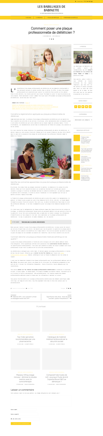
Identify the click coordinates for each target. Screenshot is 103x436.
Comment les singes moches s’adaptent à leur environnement (85, 178)
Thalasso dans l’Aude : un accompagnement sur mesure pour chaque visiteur (86, 140)
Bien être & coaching (86, 135)
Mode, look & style (85, 154)
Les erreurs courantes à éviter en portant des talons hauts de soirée (86, 159)
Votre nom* (14, 409)
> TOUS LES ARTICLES (53, 17)
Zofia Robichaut (56, 36)
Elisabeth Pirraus (29, 344)
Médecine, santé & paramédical (51, 24)
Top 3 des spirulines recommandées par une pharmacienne (86, 150)
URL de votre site (15, 418)
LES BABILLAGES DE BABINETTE (51, 8)
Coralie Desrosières (29, 384)
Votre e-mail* (15, 414)
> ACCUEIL (28, 17)
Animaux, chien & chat (86, 174)
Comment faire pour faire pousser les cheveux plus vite (86, 170)
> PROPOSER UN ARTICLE (70, 17)
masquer (27, 102)
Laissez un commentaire (18, 288)
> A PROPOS (39, 17)
